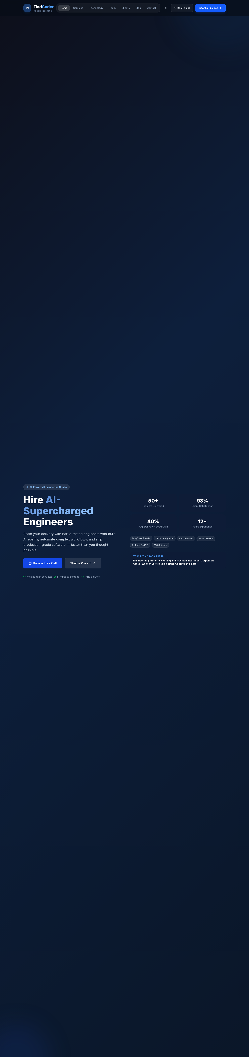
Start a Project (210, 7)
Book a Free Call (43, 564)
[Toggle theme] (166, 8)
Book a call (182, 7)
